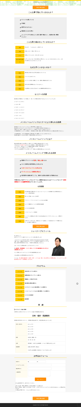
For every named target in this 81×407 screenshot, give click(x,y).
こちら (27, 390)
